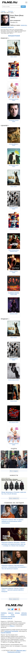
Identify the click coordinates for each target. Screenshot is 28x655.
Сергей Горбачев (6, 632)
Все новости (14, 498)
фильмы (17, 613)
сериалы (24, 613)
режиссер (24, 25)
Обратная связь (21, 650)
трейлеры (4, 613)
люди (12, 614)
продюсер (10, 27)
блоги (2, 614)
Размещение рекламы (14, 652)
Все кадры (14, 471)
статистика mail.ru (6, 618)
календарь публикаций (8, 616)
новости (10, 613)
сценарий (4, 27)
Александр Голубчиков (11, 631)
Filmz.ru (12, 626)
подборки (24, 614)
